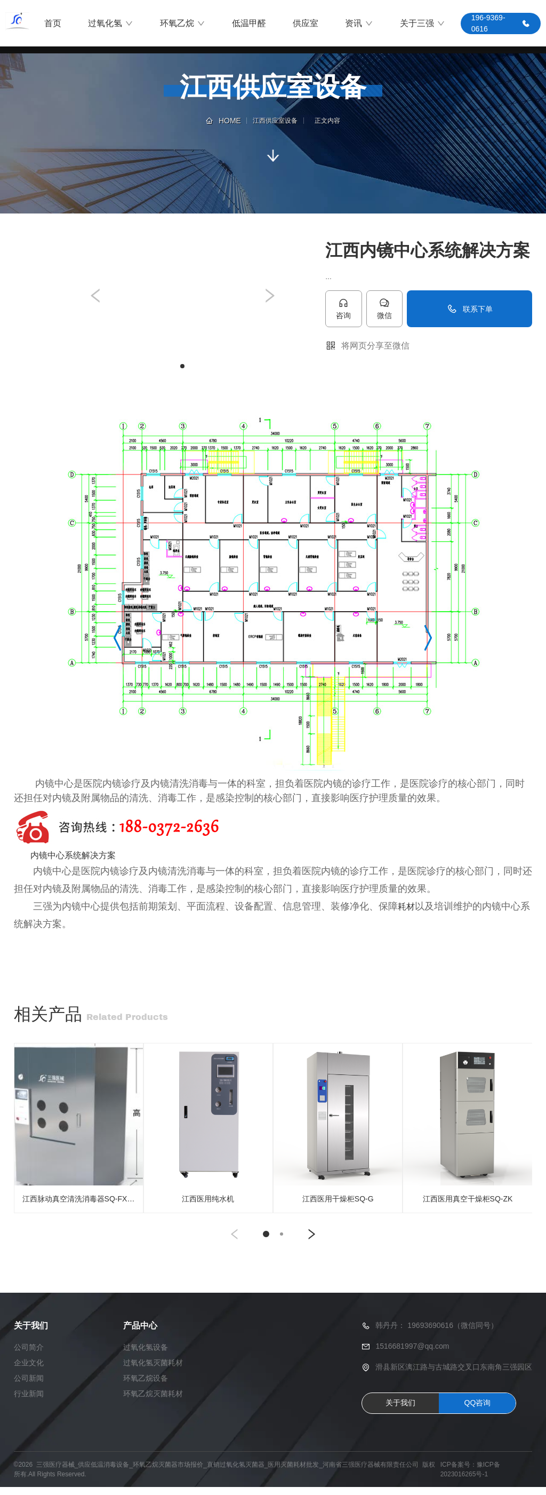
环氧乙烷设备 (145, 1386)
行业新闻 (29, 1401)
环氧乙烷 (182, 24)
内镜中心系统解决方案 (73, 855)
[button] (96, 296)
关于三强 (422, 24)
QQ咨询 (477, 1411)
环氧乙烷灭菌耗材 (153, 1401)
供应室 (305, 23)
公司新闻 (29, 1386)
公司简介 (29, 1355)
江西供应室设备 (275, 120)
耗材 (406, 907)
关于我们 (400, 1411)
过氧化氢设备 (145, 1355)
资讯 (359, 24)
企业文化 (29, 1370)
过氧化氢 (110, 24)
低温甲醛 (249, 23)
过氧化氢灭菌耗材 (153, 1370)
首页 (52, 23)
